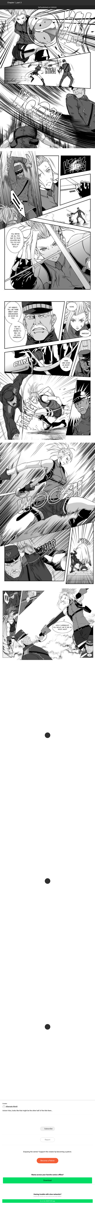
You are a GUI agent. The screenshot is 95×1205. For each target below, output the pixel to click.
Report (47, 1140)
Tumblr (56, 1121)
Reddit (64, 1121)
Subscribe (48, 1129)
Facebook (39, 1121)
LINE (31, 1121)
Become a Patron (47, 1161)
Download (47, 1180)
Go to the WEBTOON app (47, 1201)
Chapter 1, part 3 (14, 2)
